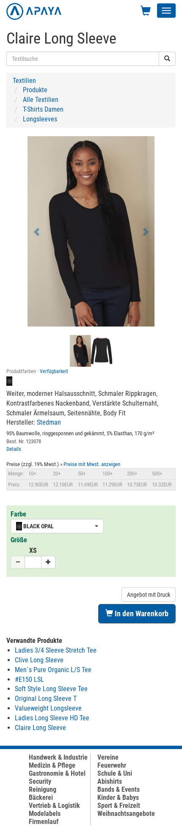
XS (33, 550)
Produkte (35, 90)
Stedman (49, 422)
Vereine (108, 757)
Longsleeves (40, 119)
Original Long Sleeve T (46, 699)
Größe (19, 540)
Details (13, 449)
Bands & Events (118, 789)
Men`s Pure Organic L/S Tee (53, 670)
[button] (37, 231)
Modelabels (45, 814)
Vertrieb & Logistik (54, 806)
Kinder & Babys (118, 797)
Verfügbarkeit (54, 371)
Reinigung (42, 789)
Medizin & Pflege (52, 765)
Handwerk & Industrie (58, 757)
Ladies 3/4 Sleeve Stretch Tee (56, 650)
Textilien (24, 81)
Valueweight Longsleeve (48, 708)
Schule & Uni (114, 773)
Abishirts (109, 781)
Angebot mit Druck (148, 594)
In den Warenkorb (136, 613)
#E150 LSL (29, 679)
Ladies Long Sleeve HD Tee (52, 718)
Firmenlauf (43, 822)
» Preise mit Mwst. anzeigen (90, 464)
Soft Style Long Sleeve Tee (51, 689)
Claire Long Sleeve (40, 728)
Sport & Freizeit (118, 806)
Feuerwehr (111, 765)
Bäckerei (41, 797)
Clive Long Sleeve (39, 660)
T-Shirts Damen (43, 109)
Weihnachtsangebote (126, 814)
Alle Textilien (40, 100)
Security (40, 781)
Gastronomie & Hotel (57, 773)
